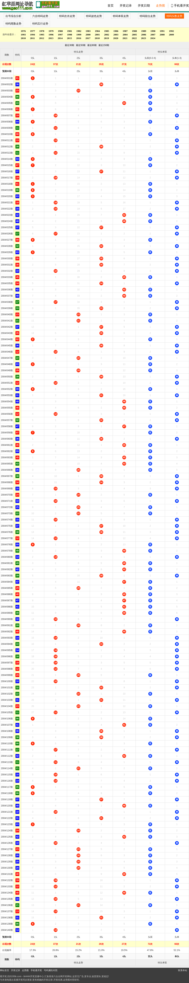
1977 (32, 31)
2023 (143, 38)
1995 (41, 34)
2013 (50, 38)
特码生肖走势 (67, 16)
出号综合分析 (13, 16)
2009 (171, 34)
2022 (134, 38)
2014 (60, 38)
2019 (106, 38)
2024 (152, 38)
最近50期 (80, 45)
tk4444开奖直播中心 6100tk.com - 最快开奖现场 (17, 5)
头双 (150, 71)
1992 (171, 31)
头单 (177, 71)
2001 (97, 34)
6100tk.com (15, 976)
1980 (60, 31)
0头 (33, 71)
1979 (51, 31)
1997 (60, 34)
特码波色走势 (94, 16)
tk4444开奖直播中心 (33, 976)
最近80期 (92, 45)
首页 (111, 5)
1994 (32, 34)
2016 (78, 38)
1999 (78, 34)
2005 (134, 34)
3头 (101, 71)
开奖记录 (126, 5)
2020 (115, 38)
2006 (143, 34)
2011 (32, 38)
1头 (55, 71)
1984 (97, 31)
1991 (162, 31)
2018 (97, 38)
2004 (125, 34)
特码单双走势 (121, 16)
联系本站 (182, 970)
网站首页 (4, 970)
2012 (41, 38)
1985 (106, 31)
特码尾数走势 (13, 23)
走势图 (160, 5)
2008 (162, 34)
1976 (23, 31)
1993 (23, 34)
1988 (134, 31)
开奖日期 (144, 5)
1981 (69, 31)
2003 (115, 34)
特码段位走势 (148, 16)
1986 (115, 31)
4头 (124, 71)
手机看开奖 (181, 5)
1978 (41, 31)
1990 (152, 31)
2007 (152, 34)
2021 (124, 38)
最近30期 (69, 45)
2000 (88, 34)
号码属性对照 (50, 970)
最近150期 (103, 45)
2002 (106, 34)
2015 (69, 38)
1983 (88, 31)
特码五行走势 (40, 23)
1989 (143, 31)
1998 (69, 34)
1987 (125, 31)
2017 (87, 38)
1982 (78, 31)
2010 (23, 38)
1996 (51, 34)
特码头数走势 (174, 16)
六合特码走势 (40, 16)
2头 (78, 71)
